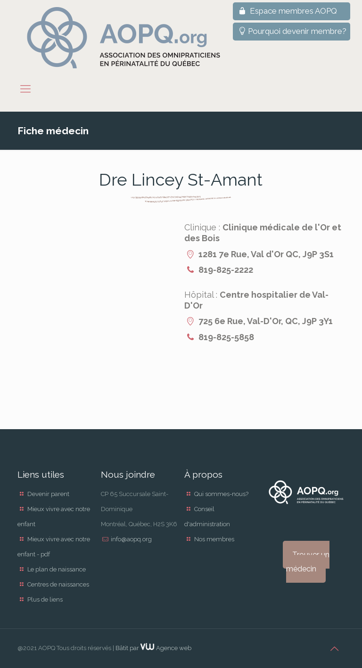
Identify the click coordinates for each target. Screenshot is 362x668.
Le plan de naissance (56, 569)
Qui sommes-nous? (221, 493)
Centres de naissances (58, 584)
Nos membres (214, 539)
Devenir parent (48, 493)
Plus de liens (45, 599)
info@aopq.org (131, 539)
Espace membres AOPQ (287, 11)
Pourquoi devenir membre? (291, 31)
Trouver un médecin (307, 561)
